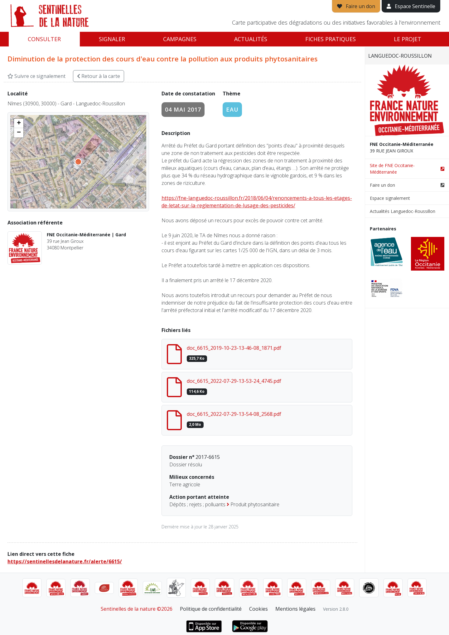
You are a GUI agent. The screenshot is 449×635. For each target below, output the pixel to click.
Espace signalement (390, 198)
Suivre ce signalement (36, 76)
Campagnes (179, 39)
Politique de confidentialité (211, 608)
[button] (18, 123)
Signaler (112, 39)
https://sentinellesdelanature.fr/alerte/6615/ (64, 561)
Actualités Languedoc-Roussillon (402, 211)
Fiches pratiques (330, 39)
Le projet (407, 39)
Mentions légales (295, 608)
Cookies (258, 608)
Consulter (44, 39)
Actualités (250, 39)
